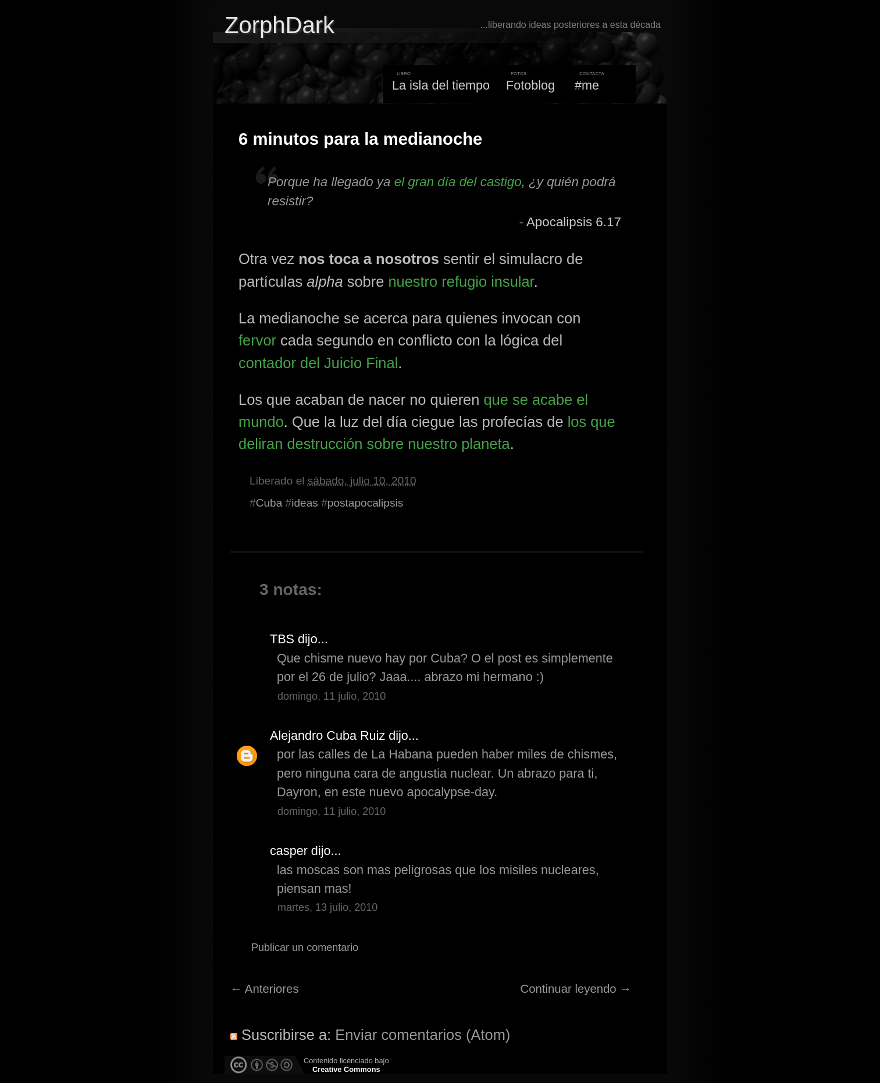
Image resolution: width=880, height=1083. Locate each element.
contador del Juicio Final (318, 363)
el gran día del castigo (458, 181)
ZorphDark (279, 25)
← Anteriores (264, 988)
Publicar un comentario (304, 947)
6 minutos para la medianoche (360, 139)
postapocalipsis (365, 503)
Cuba (269, 503)
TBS (282, 639)
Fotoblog (530, 85)
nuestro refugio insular (460, 281)
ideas (304, 503)
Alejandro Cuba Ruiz (327, 735)
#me (587, 85)
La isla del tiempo (441, 85)
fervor (257, 340)
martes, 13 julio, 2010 (327, 907)
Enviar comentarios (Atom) (422, 1035)
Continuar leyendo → (576, 988)
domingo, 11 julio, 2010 (331, 696)
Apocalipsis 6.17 (573, 222)
